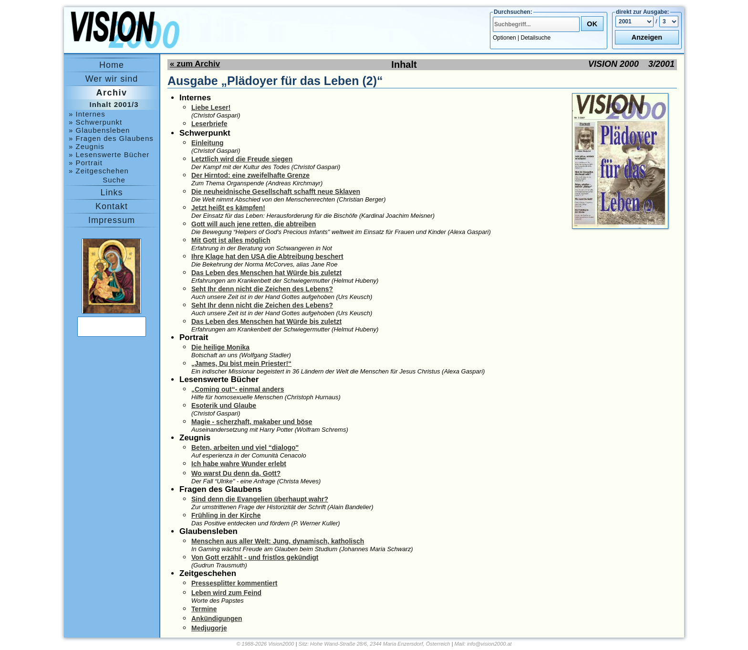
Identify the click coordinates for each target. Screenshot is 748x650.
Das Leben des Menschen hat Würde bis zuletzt (266, 273)
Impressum (111, 220)
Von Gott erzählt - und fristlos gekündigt (255, 557)
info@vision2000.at (489, 644)
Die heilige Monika (220, 347)
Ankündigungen (216, 618)
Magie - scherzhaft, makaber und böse (251, 422)
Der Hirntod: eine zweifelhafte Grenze (250, 175)
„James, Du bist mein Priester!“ (241, 363)
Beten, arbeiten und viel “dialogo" (245, 447)
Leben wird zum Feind (226, 593)
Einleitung (207, 143)
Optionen (504, 37)
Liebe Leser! (210, 107)
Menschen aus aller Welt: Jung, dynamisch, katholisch (277, 541)
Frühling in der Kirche (225, 515)
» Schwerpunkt (95, 122)
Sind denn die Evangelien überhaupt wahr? (259, 499)
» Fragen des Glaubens (111, 138)
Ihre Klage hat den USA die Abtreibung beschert (267, 256)
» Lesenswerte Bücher (109, 154)
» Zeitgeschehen (99, 171)
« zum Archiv (195, 63)
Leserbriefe (209, 124)
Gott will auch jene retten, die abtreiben (253, 224)
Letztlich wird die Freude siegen (241, 159)
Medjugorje (209, 628)
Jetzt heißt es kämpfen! (228, 208)
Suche (114, 180)
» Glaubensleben (99, 130)
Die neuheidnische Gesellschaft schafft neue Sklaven (275, 191)
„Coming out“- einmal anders (237, 389)
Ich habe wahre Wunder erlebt (238, 464)
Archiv (111, 92)
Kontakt (111, 206)
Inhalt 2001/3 (113, 104)
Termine (204, 609)
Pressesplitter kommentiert (234, 583)
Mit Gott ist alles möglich (230, 240)
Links (111, 192)
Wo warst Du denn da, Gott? (235, 473)
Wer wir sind (111, 79)
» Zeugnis (86, 146)
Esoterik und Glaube (223, 405)
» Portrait (86, 163)
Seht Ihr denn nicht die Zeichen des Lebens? (262, 289)
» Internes (87, 114)
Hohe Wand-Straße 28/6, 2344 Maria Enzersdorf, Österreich (380, 644)
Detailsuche (536, 37)
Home (111, 65)
